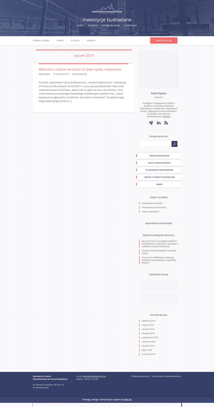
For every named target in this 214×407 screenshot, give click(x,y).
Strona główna (41, 40)
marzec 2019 (148, 325)
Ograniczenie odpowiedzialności (166, 376)
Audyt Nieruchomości (152, 203)
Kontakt (91, 40)
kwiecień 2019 (148, 320)
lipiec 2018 (147, 350)
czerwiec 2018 (148, 354)
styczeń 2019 (148, 329)
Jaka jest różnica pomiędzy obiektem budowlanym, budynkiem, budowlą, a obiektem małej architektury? (160, 244)
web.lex (128, 399)
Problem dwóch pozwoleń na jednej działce (159, 252)
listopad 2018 (148, 333)
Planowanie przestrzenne (154, 207)
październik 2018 (150, 337)
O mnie (60, 40)
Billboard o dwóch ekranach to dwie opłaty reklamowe (80, 69)
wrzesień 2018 (149, 341)
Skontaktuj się (163, 40)
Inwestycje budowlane (107, 19)
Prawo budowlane (150, 211)
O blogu (75, 40)
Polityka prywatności (140, 376)
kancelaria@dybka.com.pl (94, 376)
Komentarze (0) (79, 74)
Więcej (166, 116)
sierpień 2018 (148, 345)
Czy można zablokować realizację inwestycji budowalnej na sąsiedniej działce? (159, 260)
